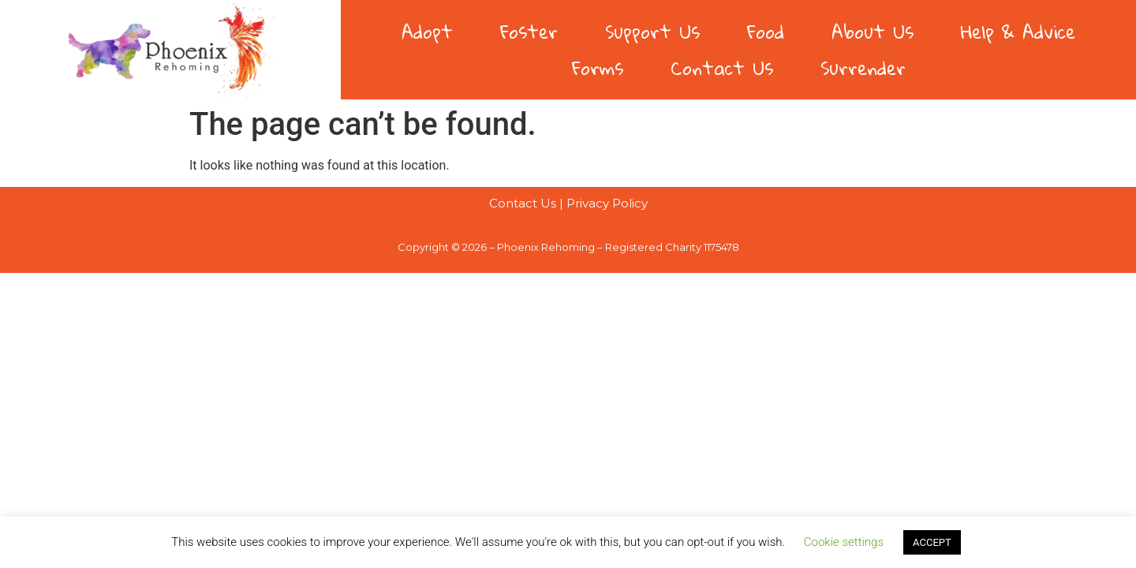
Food (765, 31)
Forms (597, 67)
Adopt (427, 31)
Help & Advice (1018, 31)
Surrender (863, 67)
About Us (872, 31)
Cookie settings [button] (844, 542)
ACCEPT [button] (932, 542)
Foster (529, 31)
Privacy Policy (607, 203)
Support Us (652, 31)
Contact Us (722, 67)
